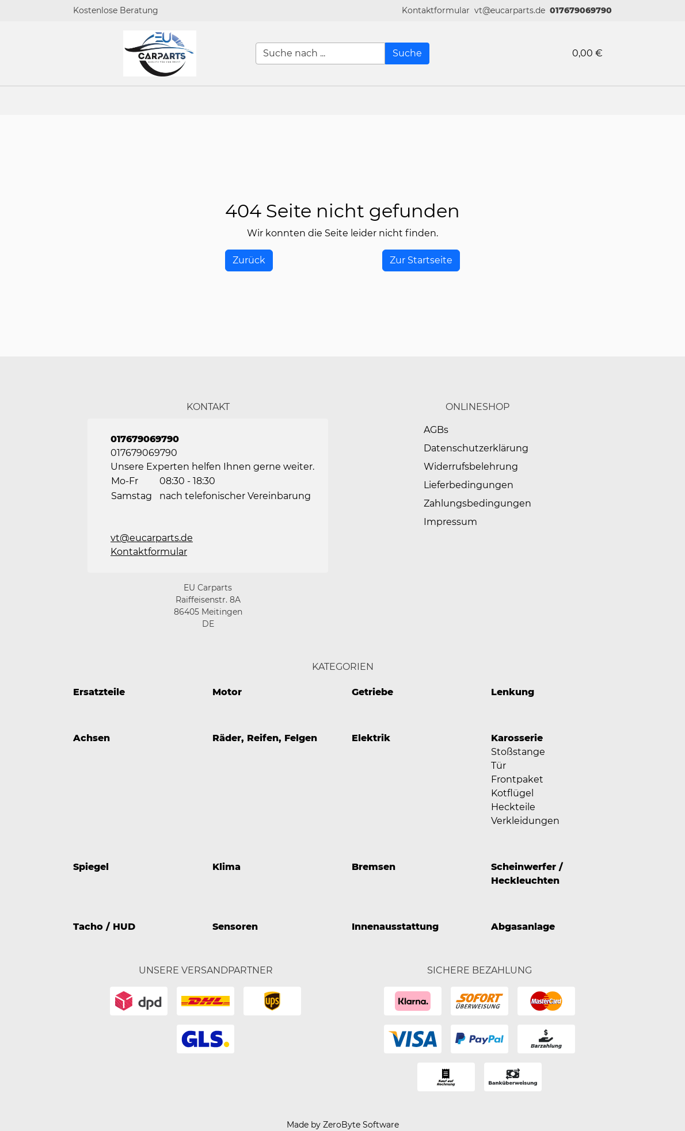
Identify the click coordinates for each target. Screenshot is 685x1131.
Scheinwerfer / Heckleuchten (527, 873)
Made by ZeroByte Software (343, 1125)
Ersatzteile (99, 692)
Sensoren (235, 926)
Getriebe (372, 692)
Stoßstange (518, 751)
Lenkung (512, 692)
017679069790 (581, 10)
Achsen (91, 738)
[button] (436, 11)
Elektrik (371, 738)
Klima (226, 866)
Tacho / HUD (104, 926)
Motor (227, 692)
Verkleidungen (525, 820)
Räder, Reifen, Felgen (264, 738)
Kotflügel (512, 793)
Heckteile (513, 807)
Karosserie (517, 738)
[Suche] (407, 53)
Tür (498, 765)
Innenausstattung (395, 926)
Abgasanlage (523, 926)
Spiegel (91, 866)
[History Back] (249, 260)
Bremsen (373, 866)
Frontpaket (517, 779)
